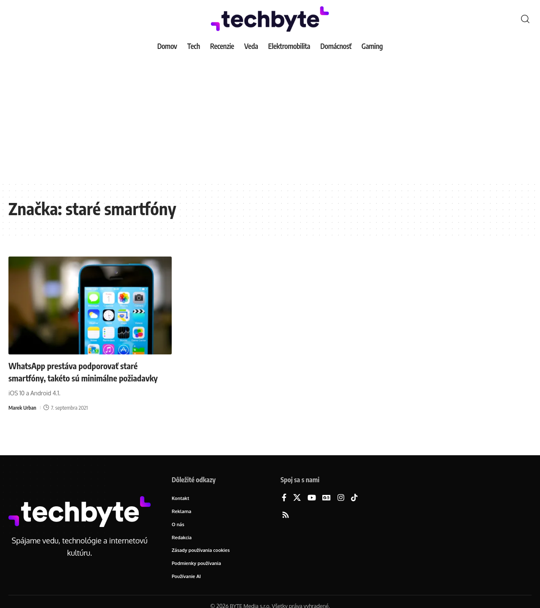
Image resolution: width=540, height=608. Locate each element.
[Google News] (326, 498)
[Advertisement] (270, 118)
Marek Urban (22, 419)
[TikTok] (354, 498)
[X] (297, 498)
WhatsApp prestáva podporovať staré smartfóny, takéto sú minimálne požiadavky (80, 377)
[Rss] (286, 515)
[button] (525, 19)
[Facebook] (284, 498)
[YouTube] (311, 498)
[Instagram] (341, 498)
